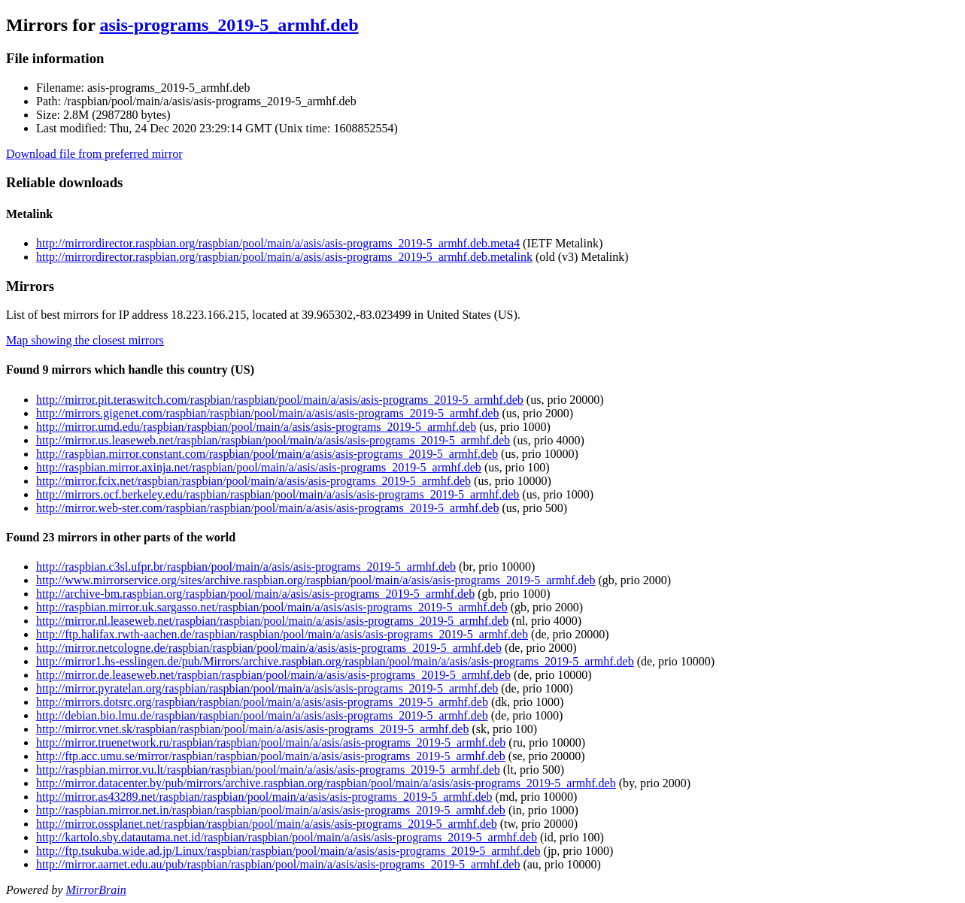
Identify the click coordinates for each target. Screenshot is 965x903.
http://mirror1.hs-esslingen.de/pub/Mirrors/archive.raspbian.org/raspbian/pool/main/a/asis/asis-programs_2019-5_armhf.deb (335, 661)
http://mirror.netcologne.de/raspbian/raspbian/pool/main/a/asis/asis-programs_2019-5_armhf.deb (269, 647)
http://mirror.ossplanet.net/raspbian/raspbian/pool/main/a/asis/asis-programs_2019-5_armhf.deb (266, 823)
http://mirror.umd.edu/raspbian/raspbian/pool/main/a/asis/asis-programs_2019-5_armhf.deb (256, 426)
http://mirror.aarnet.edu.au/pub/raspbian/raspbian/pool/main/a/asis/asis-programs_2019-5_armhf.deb (278, 864)
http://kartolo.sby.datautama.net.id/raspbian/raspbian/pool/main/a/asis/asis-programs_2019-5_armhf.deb (286, 837)
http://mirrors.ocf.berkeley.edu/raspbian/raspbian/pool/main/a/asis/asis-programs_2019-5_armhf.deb (277, 494)
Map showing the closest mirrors (85, 340)
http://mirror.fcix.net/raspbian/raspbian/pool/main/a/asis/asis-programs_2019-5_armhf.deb (253, 480)
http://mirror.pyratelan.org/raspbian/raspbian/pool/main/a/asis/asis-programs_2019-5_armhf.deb (267, 688)
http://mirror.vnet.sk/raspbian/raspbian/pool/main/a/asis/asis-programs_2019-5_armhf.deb (252, 729)
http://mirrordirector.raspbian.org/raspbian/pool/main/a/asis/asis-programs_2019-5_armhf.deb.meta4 (278, 243)
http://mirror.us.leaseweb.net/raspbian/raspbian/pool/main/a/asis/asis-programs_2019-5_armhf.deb (273, 440)
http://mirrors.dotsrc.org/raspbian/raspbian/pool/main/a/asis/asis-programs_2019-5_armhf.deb (262, 701)
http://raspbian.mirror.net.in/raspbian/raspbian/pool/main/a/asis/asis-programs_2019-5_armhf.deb (270, 810)
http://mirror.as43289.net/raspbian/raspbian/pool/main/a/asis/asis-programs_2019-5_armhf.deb (264, 796)
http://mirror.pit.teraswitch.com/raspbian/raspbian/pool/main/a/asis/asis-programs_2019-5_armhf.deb (279, 399)
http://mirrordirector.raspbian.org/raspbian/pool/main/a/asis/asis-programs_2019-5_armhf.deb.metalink (284, 256)
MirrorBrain (95, 889)
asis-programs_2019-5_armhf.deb (228, 25)
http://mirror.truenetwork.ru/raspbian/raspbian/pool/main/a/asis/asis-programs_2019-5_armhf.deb (270, 742)
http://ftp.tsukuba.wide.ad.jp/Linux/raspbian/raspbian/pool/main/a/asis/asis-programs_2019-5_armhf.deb (288, 850)
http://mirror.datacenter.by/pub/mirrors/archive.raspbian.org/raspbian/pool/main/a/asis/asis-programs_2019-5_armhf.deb (326, 783)
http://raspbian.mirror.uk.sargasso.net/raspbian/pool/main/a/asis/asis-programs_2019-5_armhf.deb (272, 607)
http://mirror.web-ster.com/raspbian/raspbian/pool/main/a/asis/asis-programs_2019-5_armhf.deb (267, 507)
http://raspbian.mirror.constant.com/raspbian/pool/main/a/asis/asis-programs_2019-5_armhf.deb (267, 453)
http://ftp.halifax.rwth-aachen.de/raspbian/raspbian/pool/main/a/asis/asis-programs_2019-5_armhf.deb (282, 634)
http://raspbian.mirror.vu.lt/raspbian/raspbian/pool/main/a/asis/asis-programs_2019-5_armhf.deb (268, 769)
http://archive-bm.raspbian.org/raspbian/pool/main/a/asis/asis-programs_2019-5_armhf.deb (255, 593)
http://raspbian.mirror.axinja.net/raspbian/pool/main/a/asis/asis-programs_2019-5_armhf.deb (258, 467)
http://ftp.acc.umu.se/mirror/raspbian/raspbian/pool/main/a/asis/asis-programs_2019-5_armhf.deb (270, 756)
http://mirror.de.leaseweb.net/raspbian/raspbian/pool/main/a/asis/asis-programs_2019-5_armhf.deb (273, 674)
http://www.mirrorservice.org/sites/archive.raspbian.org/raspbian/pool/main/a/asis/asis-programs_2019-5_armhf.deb (316, 580)
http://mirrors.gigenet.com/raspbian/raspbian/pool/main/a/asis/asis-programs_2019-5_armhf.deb (267, 413)
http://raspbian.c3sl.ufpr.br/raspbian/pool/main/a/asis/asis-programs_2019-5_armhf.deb (246, 566)
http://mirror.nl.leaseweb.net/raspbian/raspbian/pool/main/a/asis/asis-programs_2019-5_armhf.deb (272, 620)
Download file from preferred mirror (94, 153)
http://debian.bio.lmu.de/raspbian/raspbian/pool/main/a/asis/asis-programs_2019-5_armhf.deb (262, 715)
